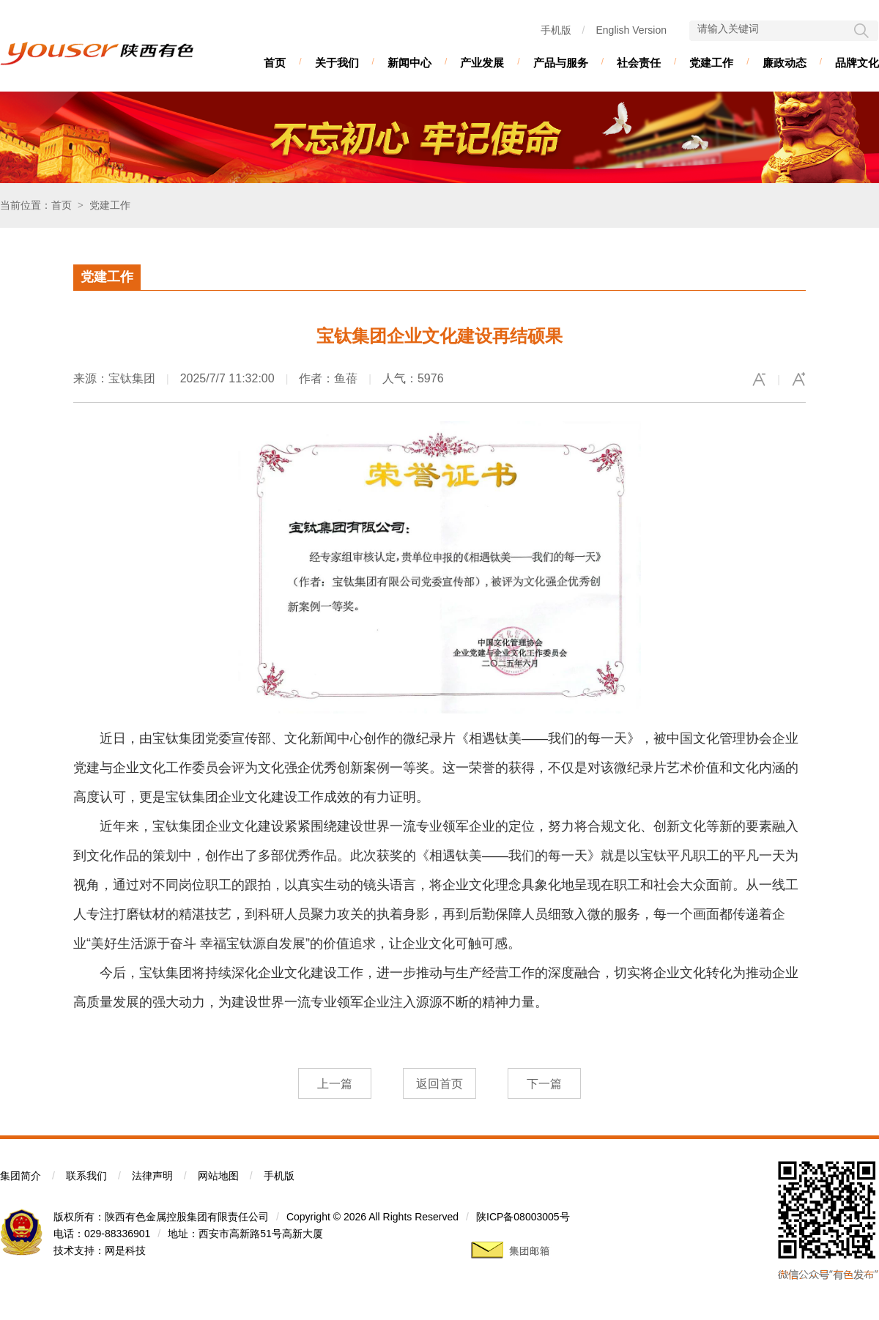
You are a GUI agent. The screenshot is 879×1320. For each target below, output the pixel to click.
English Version (631, 30)
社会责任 (639, 62)
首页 (275, 62)
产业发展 (482, 62)
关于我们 (337, 62)
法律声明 (152, 1176)
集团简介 (20, 1176)
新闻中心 (409, 62)
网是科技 (125, 1250)
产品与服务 (560, 62)
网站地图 (218, 1176)
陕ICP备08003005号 (523, 1217)
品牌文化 (857, 62)
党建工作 (711, 62)
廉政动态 (784, 62)
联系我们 (86, 1176)
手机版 (556, 30)
